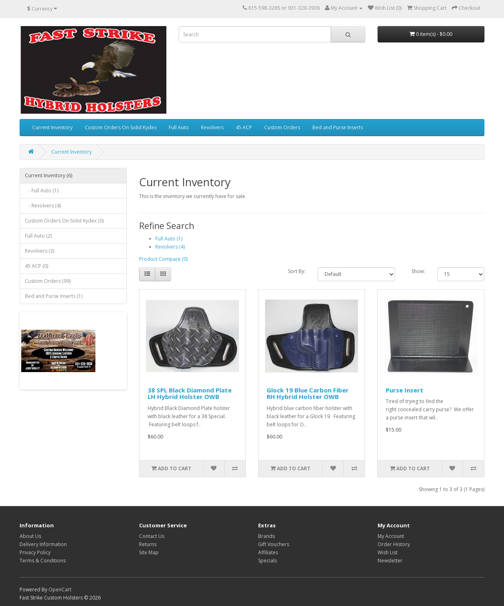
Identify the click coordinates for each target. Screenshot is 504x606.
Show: (418, 271)
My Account (391, 536)
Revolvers (212, 127)
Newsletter (390, 560)
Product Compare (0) (163, 259)
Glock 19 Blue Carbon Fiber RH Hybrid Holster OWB (308, 393)
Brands (266, 536)
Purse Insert (404, 390)
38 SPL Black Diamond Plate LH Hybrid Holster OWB (190, 393)
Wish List (388, 552)
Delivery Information (43, 544)
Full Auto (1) (168, 238)
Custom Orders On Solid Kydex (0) (64, 220)
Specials (267, 560)
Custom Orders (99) (48, 281)
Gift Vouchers (273, 544)
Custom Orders (282, 127)
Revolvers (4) (170, 246)
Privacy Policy (35, 552)
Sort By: (296, 271)
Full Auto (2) (38, 235)
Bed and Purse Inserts (337, 127)
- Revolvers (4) (43, 205)
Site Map (149, 552)
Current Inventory (52, 127)
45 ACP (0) (36, 265)
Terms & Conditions (43, 560)
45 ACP (244, 127)
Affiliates (268, 552)
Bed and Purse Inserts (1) (53, 296)
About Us (30, 536)
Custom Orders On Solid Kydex (121, 127)
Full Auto (179, 127)
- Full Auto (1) (41, 190)
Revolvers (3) (39, 250)
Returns (148, 544)
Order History (394, 544)
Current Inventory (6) (48, 175)
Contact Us (151, 536)
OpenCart (60, 589)
